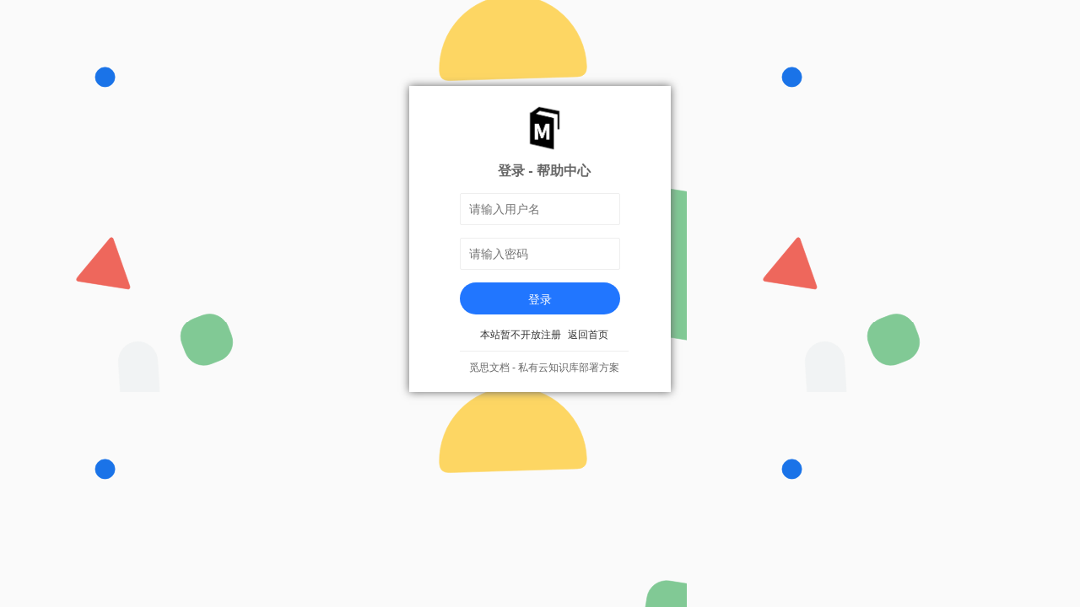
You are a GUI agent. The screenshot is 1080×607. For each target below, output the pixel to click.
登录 (540, 299)
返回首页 (588, 335)
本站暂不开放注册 (520, 335)
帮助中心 (564, 170)
